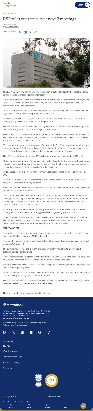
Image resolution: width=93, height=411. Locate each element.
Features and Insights (46, 362)
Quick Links (46, 341)
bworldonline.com (42, 293)
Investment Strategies (46, 356)
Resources (46, 368)
